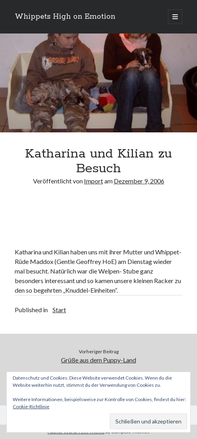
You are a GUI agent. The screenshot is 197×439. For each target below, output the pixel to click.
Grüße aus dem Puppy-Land (98, 360)
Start (59, 309)
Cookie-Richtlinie (31, 406)
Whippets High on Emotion (65, 17)
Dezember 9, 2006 (139, 181)
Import (93, 181)
